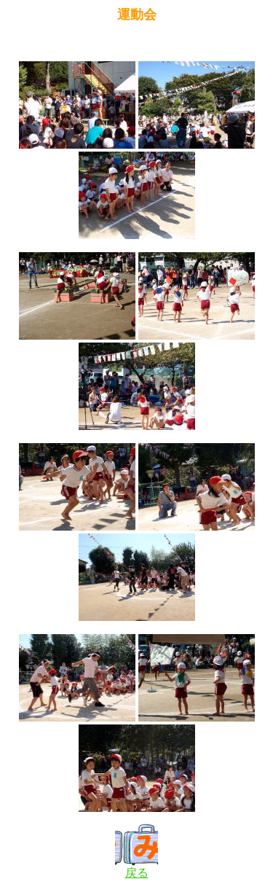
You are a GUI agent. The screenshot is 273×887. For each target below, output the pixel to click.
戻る (136, 867)
